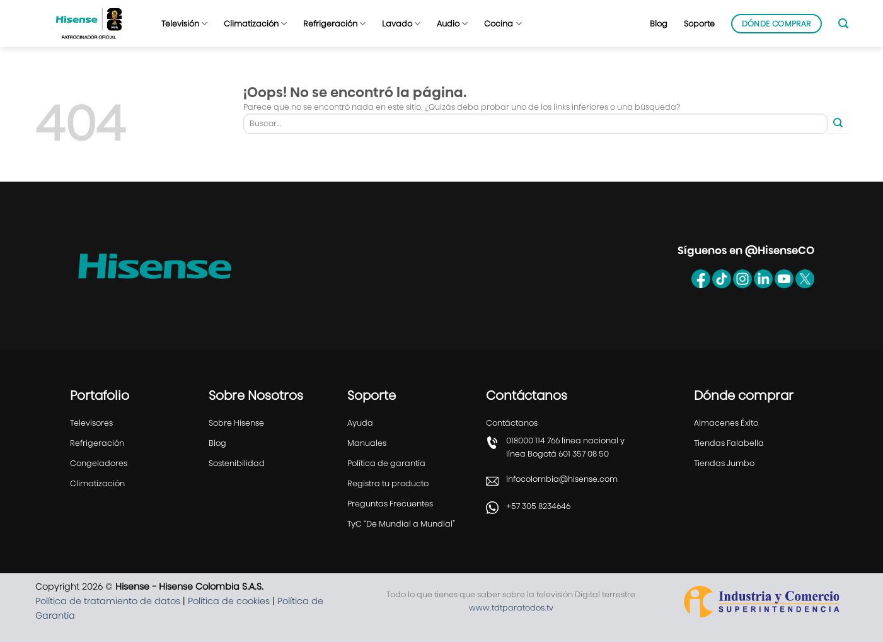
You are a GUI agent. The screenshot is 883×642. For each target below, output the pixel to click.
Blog (658, 23)
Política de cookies (229, 601)
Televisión (184, 24)
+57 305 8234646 (538, 506)
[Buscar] (843, 23)
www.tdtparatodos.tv (511, 607)
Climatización (255, 24)
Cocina (502, 24)
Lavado (401, 24)
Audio (452, 24)
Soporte (699, 23)
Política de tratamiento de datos (107, 601)
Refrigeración (334, 24)
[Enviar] (838, 124)
